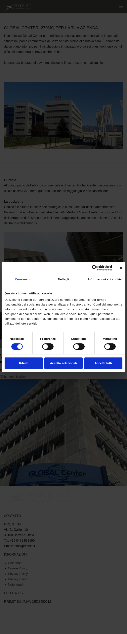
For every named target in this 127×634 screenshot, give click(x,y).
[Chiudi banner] (121, 267)
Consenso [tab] (22, 279)
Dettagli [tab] (63, 279)
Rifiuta (23, 363)
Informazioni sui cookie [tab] (105, 279)
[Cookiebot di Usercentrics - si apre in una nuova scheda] (94, 268)
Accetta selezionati (63, 363)
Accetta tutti (103, 363)
